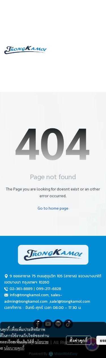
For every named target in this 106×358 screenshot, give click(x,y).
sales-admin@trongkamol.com (33, 298)
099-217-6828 (48, 289)
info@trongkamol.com (29, 295)
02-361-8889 (21, 289)
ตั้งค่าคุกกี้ (78, 340)
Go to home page (53, 207)
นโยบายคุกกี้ (14, 347)
